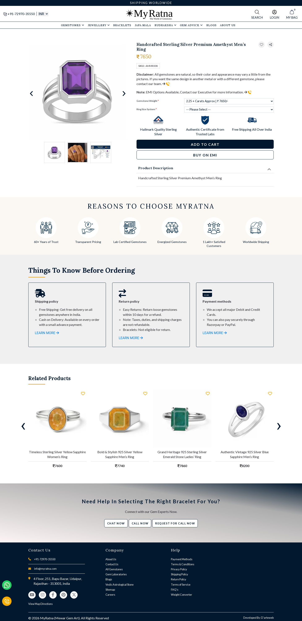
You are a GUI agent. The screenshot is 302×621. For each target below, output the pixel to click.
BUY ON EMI (205, 155)
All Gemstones (114, 569)
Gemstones (72, 25)
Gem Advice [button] (191, 25)
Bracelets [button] (122, 25)
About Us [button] (228, 25)
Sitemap (110, 589)
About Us (110, 559)
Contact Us (111, 564)
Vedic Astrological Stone (119, 584)
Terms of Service (180, 584)
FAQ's (174, 589)
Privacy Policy (179, 569)
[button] (270, 45)
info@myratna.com (45, 568)
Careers (110, 594)
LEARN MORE (47, 333)
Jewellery (99, 25)
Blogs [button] (211, 25)
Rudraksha (166, 25)
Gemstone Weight (148, 100)
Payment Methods (181, 559)
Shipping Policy (179, 574)
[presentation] (23, 425)
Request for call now (175, 523)
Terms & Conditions (182, 564)
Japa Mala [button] (143, 25)
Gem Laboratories (116, 574)
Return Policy (178, 579)
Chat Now (116, 523)
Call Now (140, 523)
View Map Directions (40, 604)
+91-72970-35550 (19, 14)
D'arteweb (267, 617)
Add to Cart (205, 144)
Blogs (108, 579)
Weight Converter (181, 594)
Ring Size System (147, 109)
